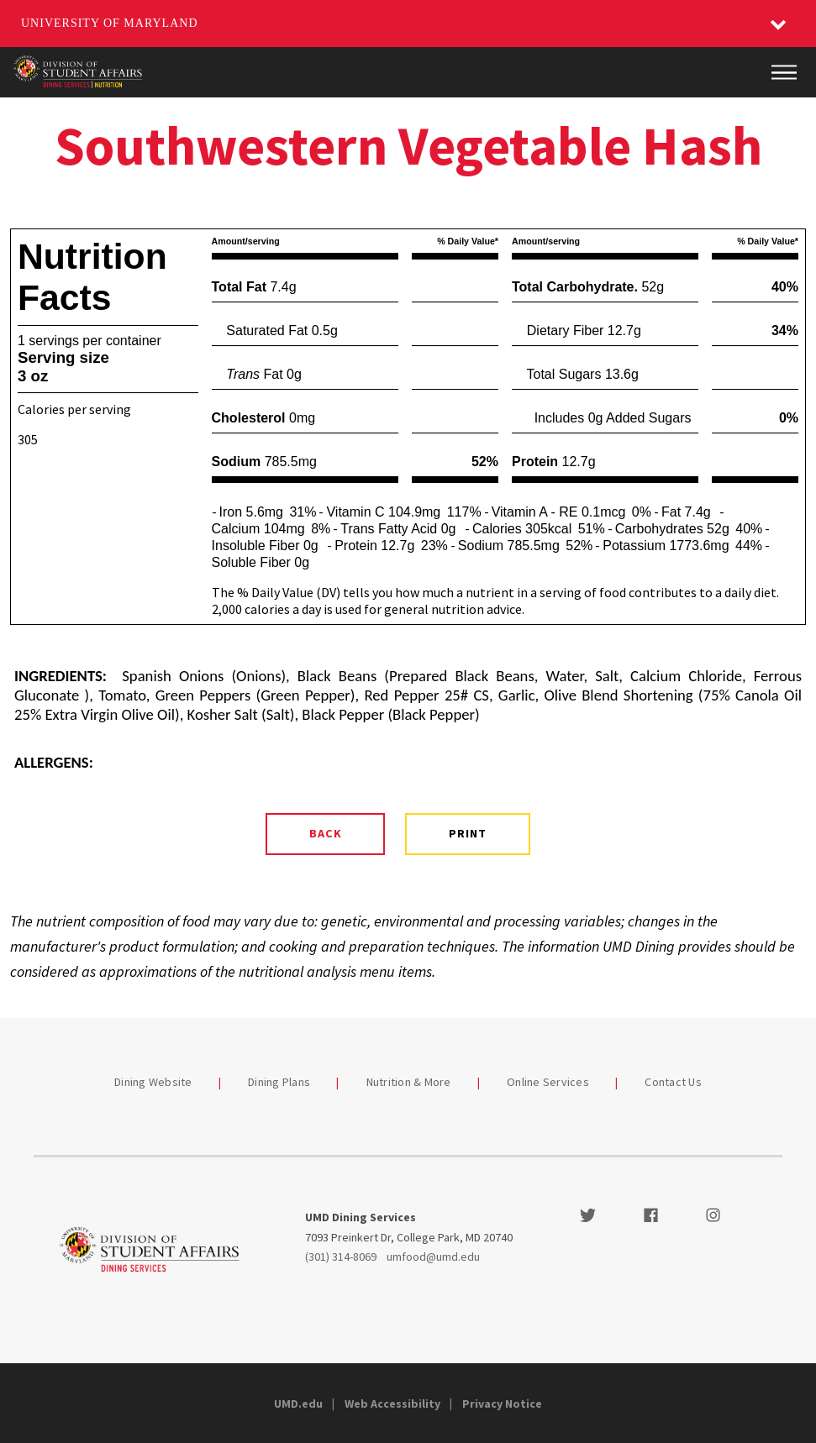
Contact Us (673, 1081)
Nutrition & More (408, 1081)
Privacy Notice (502, 1403)
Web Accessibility (392, 1403)
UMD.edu (298, 1403)
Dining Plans (279, 1081)
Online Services (548, 1081)
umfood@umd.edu (433, 1256)
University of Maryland (109, 23)
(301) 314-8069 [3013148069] (340, 1256)
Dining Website (153, 1081)
